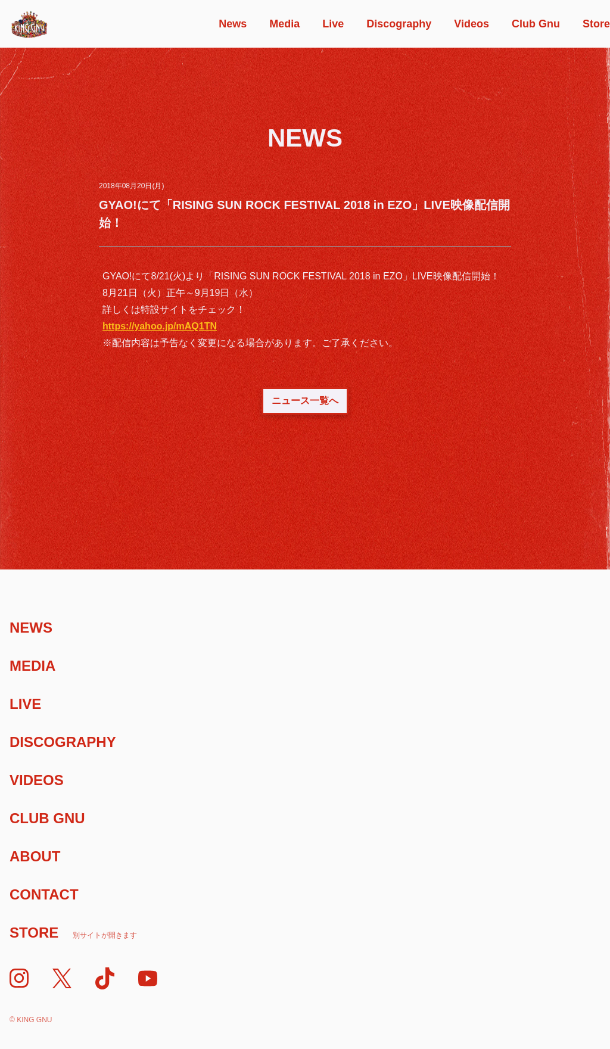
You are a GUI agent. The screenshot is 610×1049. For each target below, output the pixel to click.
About (35, 856)
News (233, 24)
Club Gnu (536, 24)
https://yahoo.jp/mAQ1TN (159, 326)
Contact (44, 894)
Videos (471, 24)
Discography (398, 24)
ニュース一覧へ (305, 401)
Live (333, 24)
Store (596, 24)
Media (284, 24)
